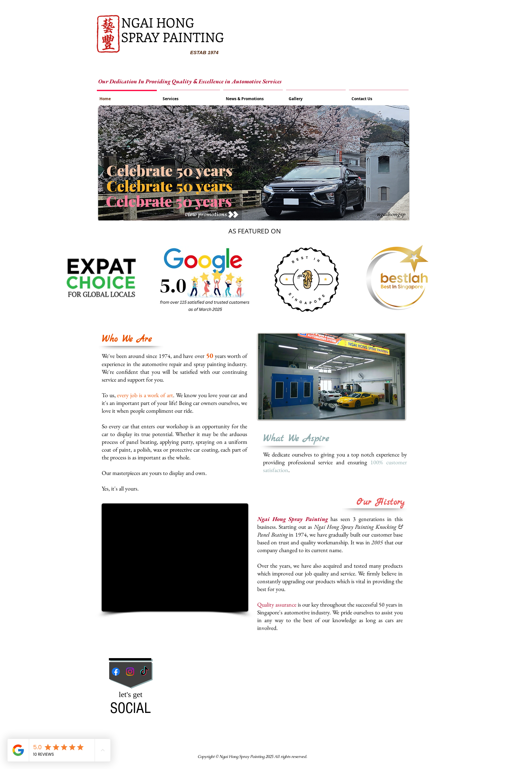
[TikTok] (144, 671)
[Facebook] (115, 671)
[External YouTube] (175, 557)
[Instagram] (130, 671)
